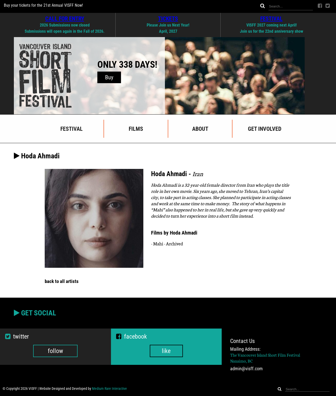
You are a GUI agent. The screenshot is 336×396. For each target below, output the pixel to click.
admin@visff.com (246, 368)
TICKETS (168, 18)
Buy (109, 77)
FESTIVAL (271, 18)
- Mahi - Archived (167, 243)
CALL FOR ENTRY (64, 18)
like (166, 351)
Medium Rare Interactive (109, 388)
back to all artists (62, 281)
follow (55, 351)
